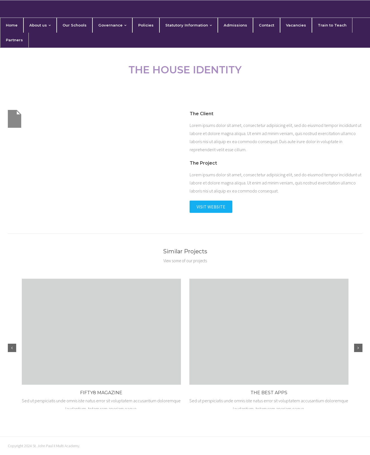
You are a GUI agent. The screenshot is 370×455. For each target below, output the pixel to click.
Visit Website (211, 207)
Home (166, 86)
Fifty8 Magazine (101, 392)
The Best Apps (268, 392)
